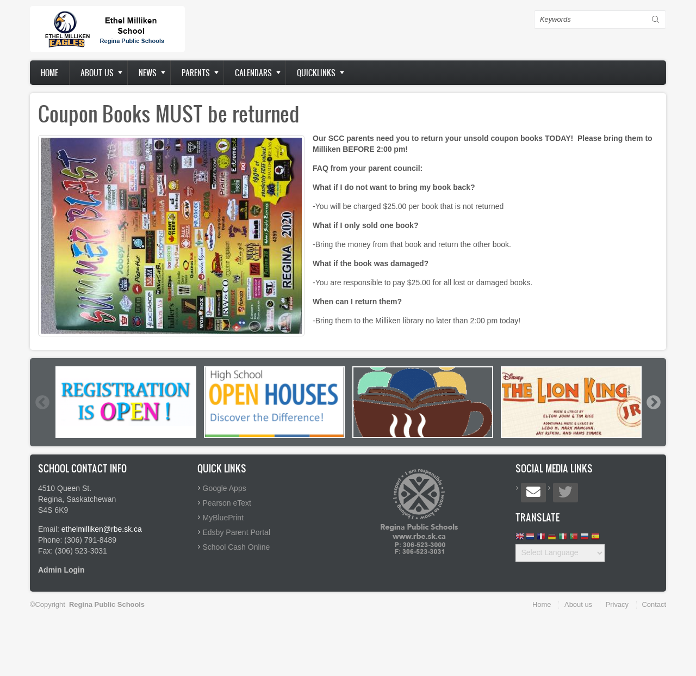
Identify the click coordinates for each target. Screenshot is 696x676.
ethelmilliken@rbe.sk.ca (101, 529)
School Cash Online (236, 547)
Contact (654, 604)
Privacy (617, 604)
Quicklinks (316, 72)
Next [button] (653, 402)
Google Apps (224, 488)
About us (97, 72)
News (148, 72)
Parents (196, 72)
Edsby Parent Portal (237, 532)
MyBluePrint (223, 517)
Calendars (253, 72)
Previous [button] (41, 402)
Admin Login (61, 570)
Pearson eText (227, 503)
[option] (126, 402)
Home (49, 72)
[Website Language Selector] (560, 553)
